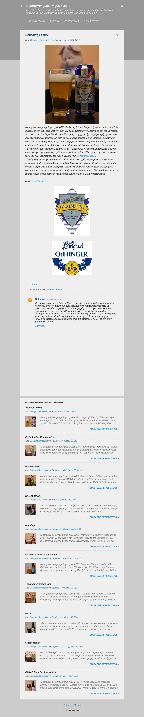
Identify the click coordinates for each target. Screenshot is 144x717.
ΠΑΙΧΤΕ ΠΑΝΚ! (33, 496)
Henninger (30, 525)
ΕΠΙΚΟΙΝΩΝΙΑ (71, 21)
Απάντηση (40, 326)
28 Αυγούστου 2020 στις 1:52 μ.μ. (58, 299)
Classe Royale (33, 643)
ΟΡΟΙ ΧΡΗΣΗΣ (91, 21)
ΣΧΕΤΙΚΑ (55, 21)
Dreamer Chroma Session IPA (41, 554)
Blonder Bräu (32, 466)
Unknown (40, 299)
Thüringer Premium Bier (38, 584)
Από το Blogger (72, 705)
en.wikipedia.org (40, 181)
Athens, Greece (54, 289)
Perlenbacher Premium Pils (39, 437)
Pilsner (34, 284)
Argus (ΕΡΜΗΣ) (33, 407)
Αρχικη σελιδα (37, 21)
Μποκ (28, 613)
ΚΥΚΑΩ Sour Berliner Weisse (41, 672)
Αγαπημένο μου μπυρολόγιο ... (48, 6)
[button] (117, 35)
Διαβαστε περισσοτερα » (104, 429)
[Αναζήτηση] (122, 7)
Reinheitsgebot (87, 156)
